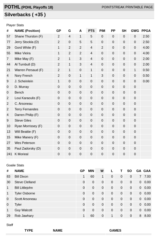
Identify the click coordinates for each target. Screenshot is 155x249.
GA (138, 171)
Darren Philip (24, 115)
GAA (147, 171)
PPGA (146, 30)
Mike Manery (24, 137)
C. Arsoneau (24, 103)
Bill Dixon (21, 176)
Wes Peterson (25, 143)
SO (129, 171)
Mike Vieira (23, 53)
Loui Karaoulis (25, 98)
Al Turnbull (22, 64)
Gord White (23, 47)
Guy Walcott (23, 210)
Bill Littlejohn (24, 187)
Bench (19, 92)
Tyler (18, 204)
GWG (135, 30)
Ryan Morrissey (26, 126)
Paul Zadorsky (25, 148)
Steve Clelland (25, 182)
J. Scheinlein (24, 81)
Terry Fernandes (26, 109)
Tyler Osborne (25, 193)
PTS (91, 30)
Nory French (24, 75)
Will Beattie (23, 131)
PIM (102, 30)
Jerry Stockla (24, 42)
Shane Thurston (26, 36)
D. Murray (22, 87)
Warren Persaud (26, 70)
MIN (91, 171)
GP (58, 30)
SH (124, 30)
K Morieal (21, 154)
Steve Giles (23, 120)
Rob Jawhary (24, 215)
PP (113, 30)
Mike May (22, 58)
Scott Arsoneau (26, 199)
